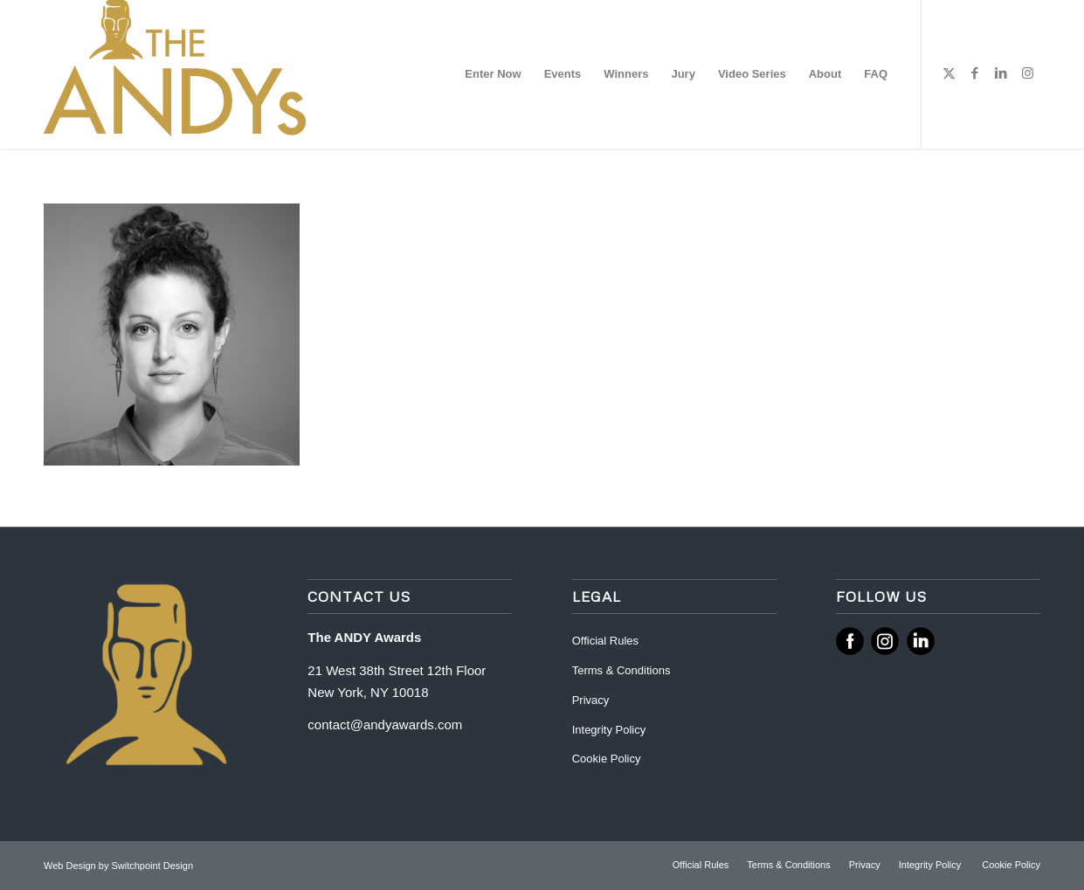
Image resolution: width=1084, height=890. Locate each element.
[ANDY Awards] (175, 74)
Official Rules (605, 640)
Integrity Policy (610, 729)
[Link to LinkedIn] (1001, 73)
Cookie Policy (606, 758)
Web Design (71, 865)
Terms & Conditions (621, 670)
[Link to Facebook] (975, 73)
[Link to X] (949, 73)
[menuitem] (492, 74)
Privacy (591, 700)
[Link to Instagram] (1027, 73)
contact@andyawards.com (384, 724)
